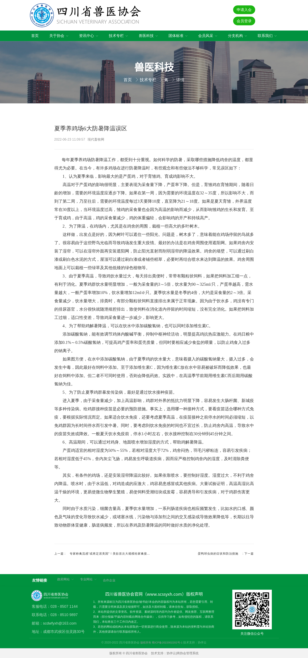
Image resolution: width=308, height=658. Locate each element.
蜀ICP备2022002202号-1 (167, 642)
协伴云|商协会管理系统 (183, 653)
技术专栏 (149, 79)
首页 (128, 79)
